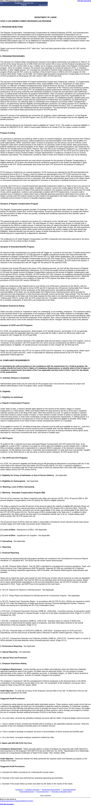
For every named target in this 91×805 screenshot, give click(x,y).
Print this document (84, 1)
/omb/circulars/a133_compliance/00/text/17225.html (16, 801)
